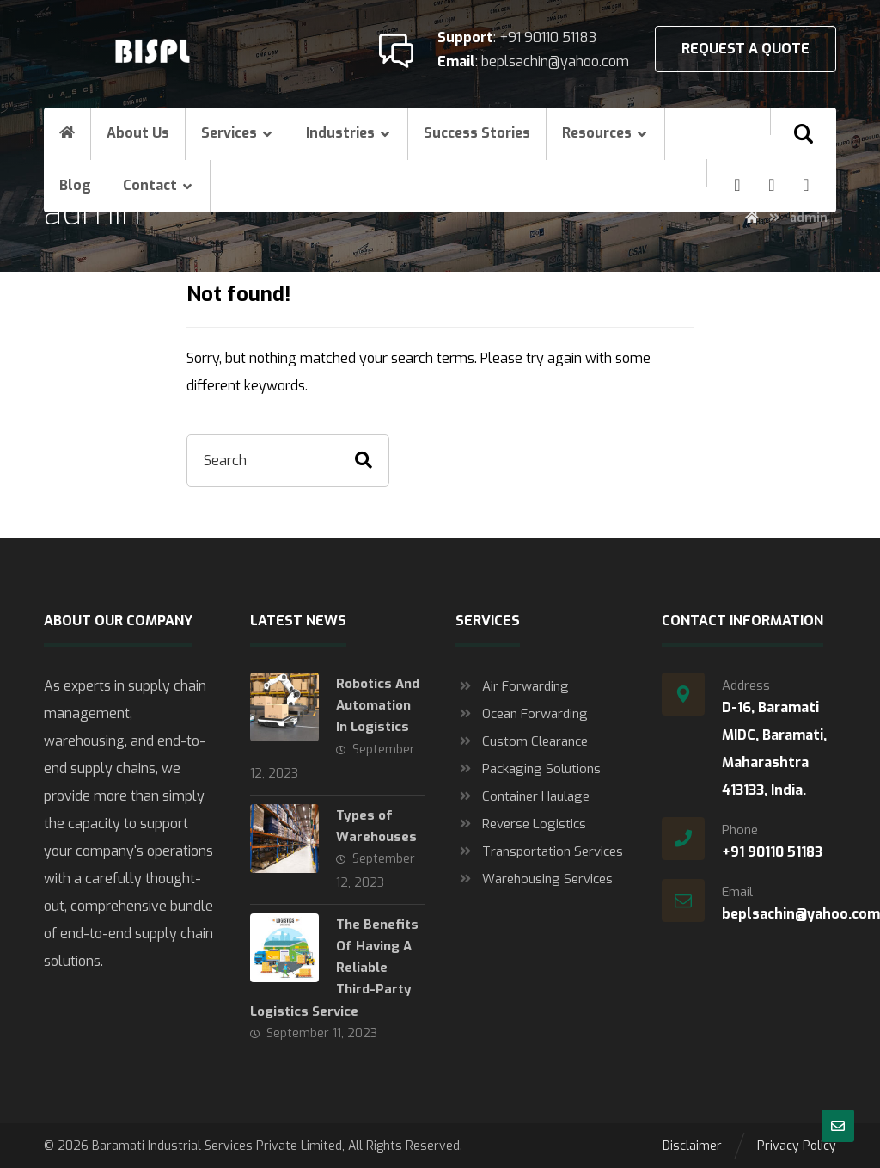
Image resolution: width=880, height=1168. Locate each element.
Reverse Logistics (520, 824)
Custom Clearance (521, 741)
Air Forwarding (512, 686)
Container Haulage (522, 796)
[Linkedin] (772, 185)
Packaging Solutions (528, 769)
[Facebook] (737, 185)
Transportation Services (539, 851)
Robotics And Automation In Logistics (377, 705)
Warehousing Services (534, 879)
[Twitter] (806, 185)
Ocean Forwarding (521, 713)
